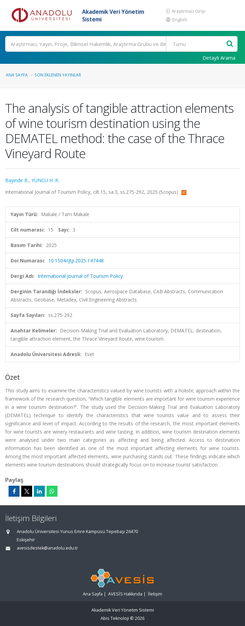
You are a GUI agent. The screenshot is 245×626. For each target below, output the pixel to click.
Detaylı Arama (219, 57)
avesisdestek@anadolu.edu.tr (47, 548)
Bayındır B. (17, 180)
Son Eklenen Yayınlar (58, 75)
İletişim (155, 594)
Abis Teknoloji (115, 618)
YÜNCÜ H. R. (45, 180)
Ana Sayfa (17, 75)
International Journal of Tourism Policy (80, 276)
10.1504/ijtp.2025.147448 (76, 260)
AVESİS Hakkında (125, 594)
